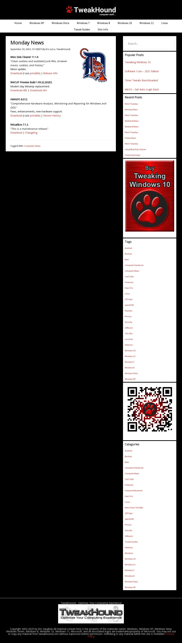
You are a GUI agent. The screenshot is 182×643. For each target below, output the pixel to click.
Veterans (129, 344)
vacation (129, 339)
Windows (129, 553)
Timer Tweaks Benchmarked (141, 80)
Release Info (50, 73)
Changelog (31, 132)
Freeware (129, 282)
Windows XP (130, 379)
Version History (52, 115)
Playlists (128, 310)
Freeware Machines (134, 490)
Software (129, 327)
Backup (128, 253)
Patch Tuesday (131, 103)
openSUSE (129, 305)
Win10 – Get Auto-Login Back (142, 89)
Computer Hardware (134, 265)
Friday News (130, 138)
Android (128, 248)
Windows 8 (129, 367)
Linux (127, 293)
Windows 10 (130, 350)
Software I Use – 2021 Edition (142, 71)
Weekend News (131, 121)
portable (34, 73)
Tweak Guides (131, 541)
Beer (127, 259)
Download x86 (18, 90)
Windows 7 (129, 362)
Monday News (131, 109)
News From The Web (134, 507)
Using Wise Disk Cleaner (135, 149)
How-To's (129, 288)
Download (16, 73)
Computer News (32, 145)
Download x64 (38, 90)
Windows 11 (130, 356)
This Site (128, 333)
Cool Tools (129, 276)
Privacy (128, 316)
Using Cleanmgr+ (133, 155)
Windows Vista (131, 373)
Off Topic (129, 299)
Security (128, 322)
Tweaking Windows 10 (138, 62)
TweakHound (91, 11)
